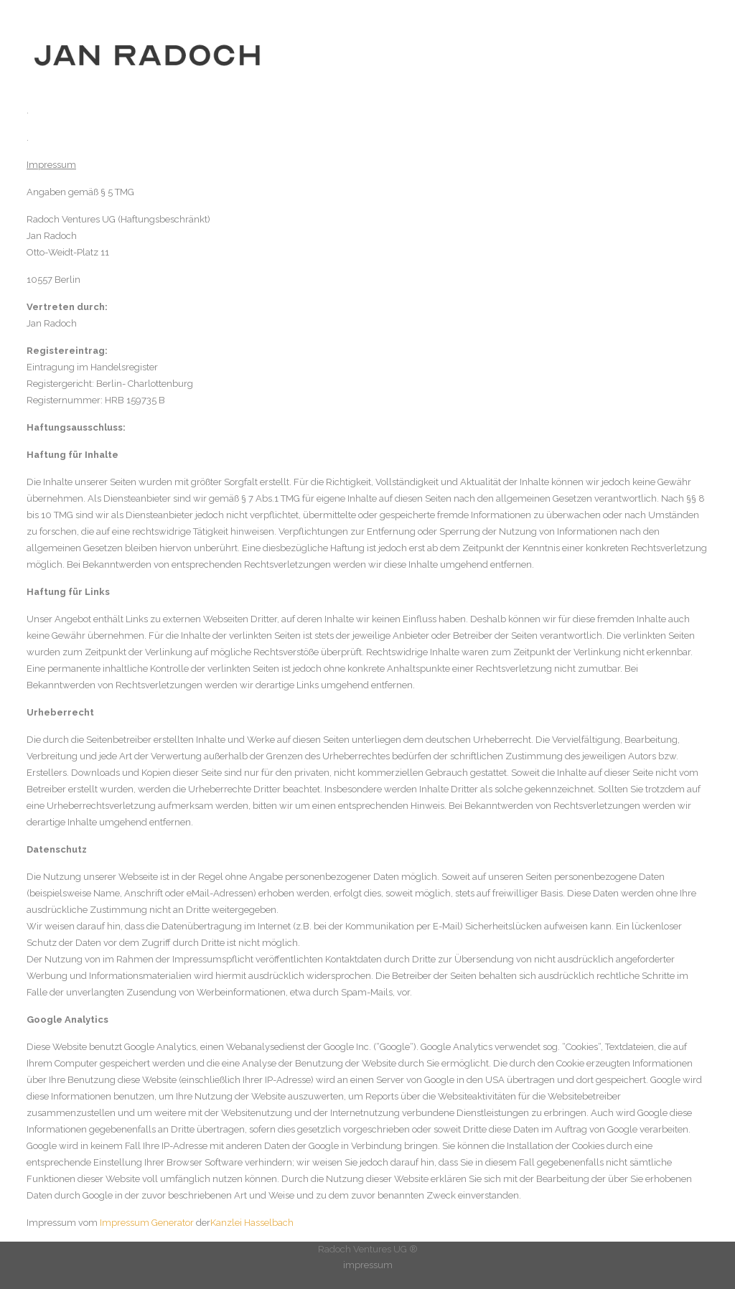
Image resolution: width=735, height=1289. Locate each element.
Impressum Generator (147, 1222)
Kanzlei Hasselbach (252, 1222)
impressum (368, 1265)
